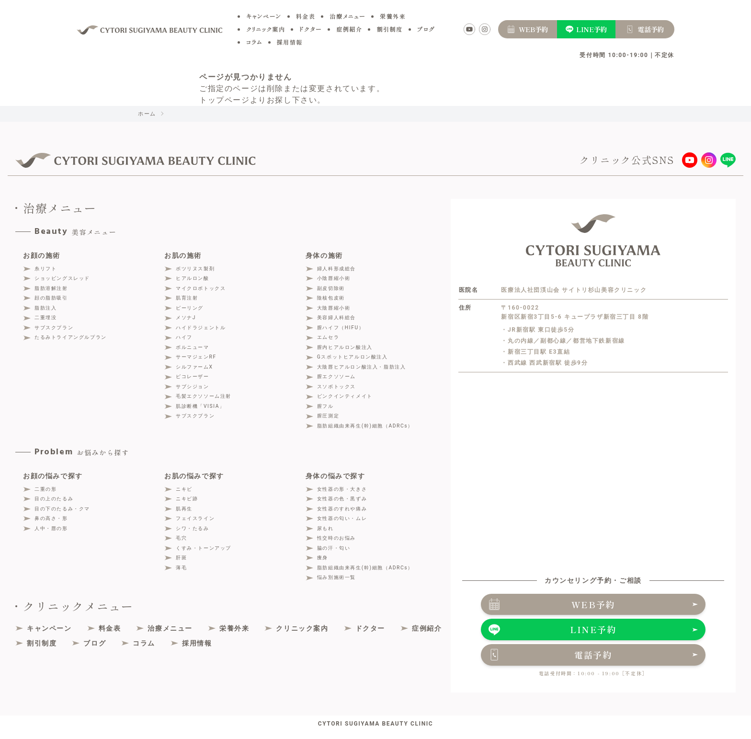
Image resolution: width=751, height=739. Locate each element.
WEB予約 (593, 605)
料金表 (306, 16)
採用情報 (290, 42)
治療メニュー (347, 16)
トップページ (224, 99)
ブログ (426, 29)
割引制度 (389, 29)
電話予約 (593, 655)
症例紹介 (349, 29)
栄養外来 (393, 16)
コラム (254, 42)
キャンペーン (264, 16)
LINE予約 (593, 630)
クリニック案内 (265, 29)
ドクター (310, 29)
